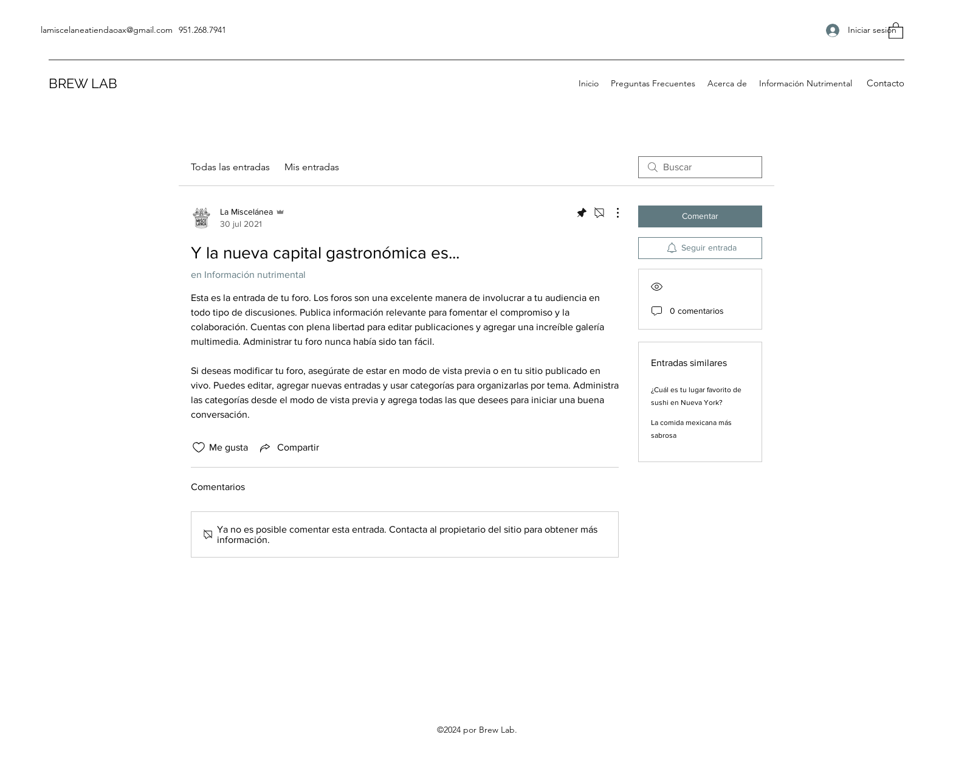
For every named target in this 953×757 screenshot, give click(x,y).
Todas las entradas (230, 167)
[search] (700, 167)
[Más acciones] (611, 213)
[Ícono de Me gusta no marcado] (199, 447)
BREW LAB (83, 83)
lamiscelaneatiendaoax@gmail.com (107, 29)
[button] (896, 30)
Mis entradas (311, 167)
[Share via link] (288, 447)
